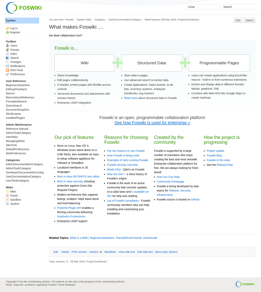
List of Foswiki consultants (123, 200)
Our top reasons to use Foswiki (126, 150)
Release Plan (225, 164)
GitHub (195, 199)
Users (11, 45)
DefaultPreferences (17, 149)
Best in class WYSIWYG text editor (78, 176)
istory (94, 251)
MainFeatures (152, 19)
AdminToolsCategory (18, 132)
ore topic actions (166, 251)
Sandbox (13, 199)
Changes (13, 62)
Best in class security (70, 181)
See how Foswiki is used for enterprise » (152, 122)
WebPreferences (16, 153)
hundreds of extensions (71, 216)
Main (11, 191)
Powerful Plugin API (69, 207)
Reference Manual (17, 128)
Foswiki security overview (122, 164)
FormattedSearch (16, 101)
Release (174, 190)
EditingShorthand (16, 89)
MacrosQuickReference (20, 97)
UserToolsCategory (17, 180)
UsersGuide (150, 237)
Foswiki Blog (214, 155)
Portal (11, 195)
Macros (10, 93)
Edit (238, 20)
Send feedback (66, 284)
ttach (65, 251)
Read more (131, 98)
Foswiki (69, 19)
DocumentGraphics (17, 109)
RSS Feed (14, 70)
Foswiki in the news (218, 160)
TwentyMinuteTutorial (128, 237)
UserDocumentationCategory (124, 19)
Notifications (15, 66)
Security (185, 190)
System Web (84, 19)
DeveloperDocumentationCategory (27, 172)
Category (100, 19)
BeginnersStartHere (102, 237)
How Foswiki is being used (123, 155)
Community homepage (170, 181)
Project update (215, 150)
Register (15, 32)
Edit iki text (145, 251)
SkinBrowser (13, 113)
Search (12, 57)
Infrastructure (165, 194)
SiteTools (11, 145)
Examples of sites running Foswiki (127, 160)
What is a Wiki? (79, 237)
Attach (250, 20)
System (11, 20)
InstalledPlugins (15, 117)
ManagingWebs (15, 141)
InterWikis (12, 137)
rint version (79, 251)
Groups (12, 49)
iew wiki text (127, 251)
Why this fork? (115, 174)
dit (56, 251)
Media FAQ (114, 169)
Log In (14, 28)
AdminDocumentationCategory (24, 164)
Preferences (15, 74)
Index (11, 53)
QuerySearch (14, 105)
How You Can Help (168, 176)
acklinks (110, 251)
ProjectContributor (188, 19)
